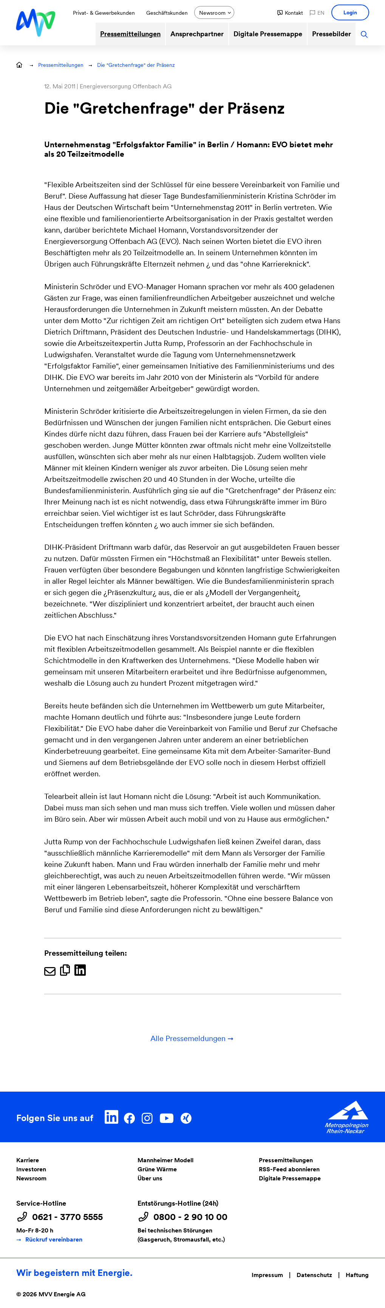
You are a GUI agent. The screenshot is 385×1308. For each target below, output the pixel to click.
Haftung (357, 1275)
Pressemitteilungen (130, 34)
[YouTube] (166, 1117)
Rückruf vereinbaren (53, 1239)
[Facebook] (129, 1117)
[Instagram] (147, 1117)
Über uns (150, 1178)
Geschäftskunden (167, 13)
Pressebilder (331, 34)
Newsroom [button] (212, 13)
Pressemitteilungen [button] (60, 65)
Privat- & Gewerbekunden (104, 13)
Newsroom (31, 1178)
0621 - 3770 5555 (67, 1217)
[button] (290, 12)
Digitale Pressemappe (267, 34)
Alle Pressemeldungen (192, 1038)
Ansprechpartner (197, 34)
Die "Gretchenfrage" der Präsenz (136, 65)
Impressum (267, 1275)
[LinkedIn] (112, 1117)
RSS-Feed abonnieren (289, 1169)
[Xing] (186, 1117)
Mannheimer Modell (165, 1160)
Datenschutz (314, 1275)
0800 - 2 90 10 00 (190, 1217)
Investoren (31, 1169)
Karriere (27, 1160)
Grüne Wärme (157, 1169)
